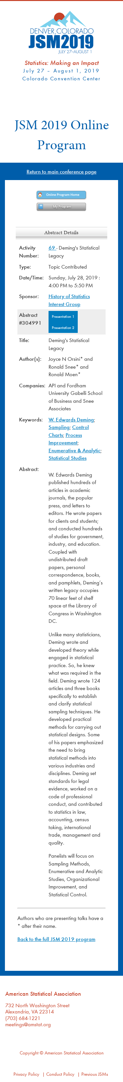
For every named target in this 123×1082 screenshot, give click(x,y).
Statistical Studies (68, 457)
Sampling (59, 427)
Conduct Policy (60, 1074)
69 (52, 247)
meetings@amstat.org (28, 1024)
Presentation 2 (63, 327)
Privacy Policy (26, 1074)
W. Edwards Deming (71, 419)
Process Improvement (65, 438)
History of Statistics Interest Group (69, 300)
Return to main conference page (61, 171)
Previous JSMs (94, 1074)
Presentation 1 (63, 316)
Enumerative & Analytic (74, 450)
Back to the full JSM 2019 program (56, 939)
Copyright (29, 1053)
